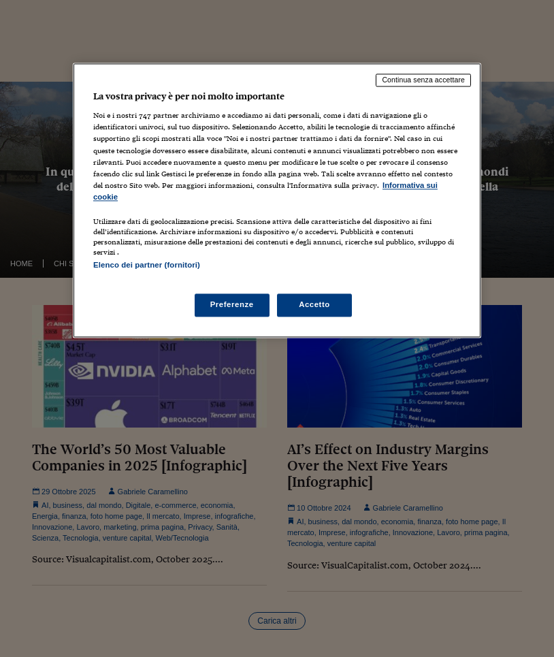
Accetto (314, 305)
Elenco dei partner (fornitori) (146, 265)
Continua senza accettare (423, 80)
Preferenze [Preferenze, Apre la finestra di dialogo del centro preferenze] (232, 305)
